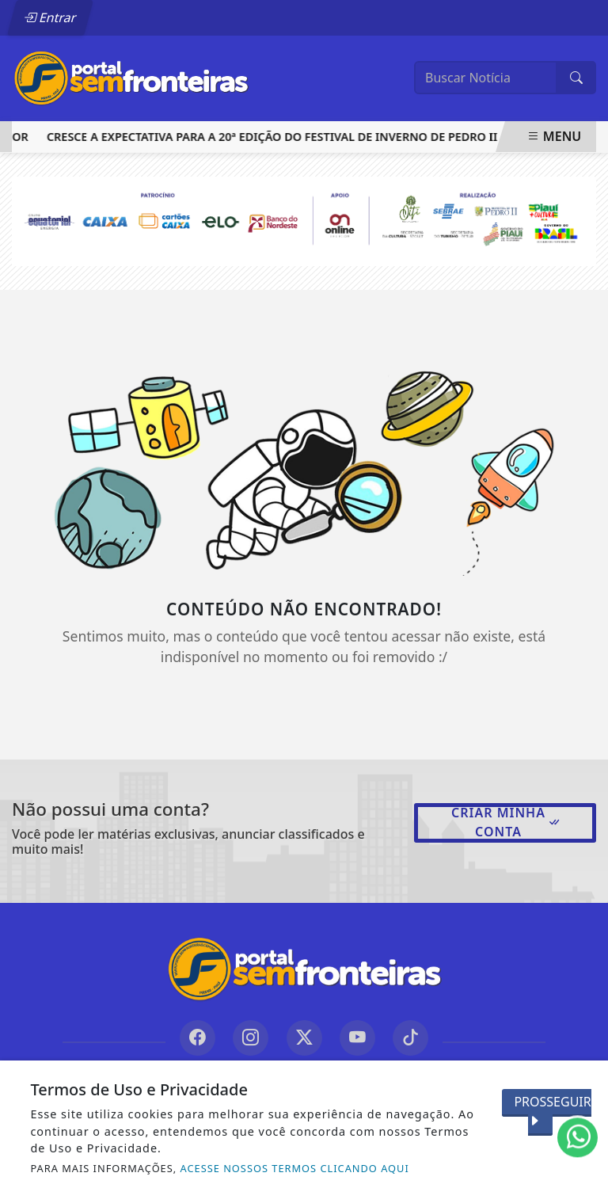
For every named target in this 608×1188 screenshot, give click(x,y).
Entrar (49, 17)
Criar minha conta (506, 822)
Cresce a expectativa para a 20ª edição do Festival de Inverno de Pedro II (275, 136)
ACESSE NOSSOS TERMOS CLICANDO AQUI (294, 1168)
